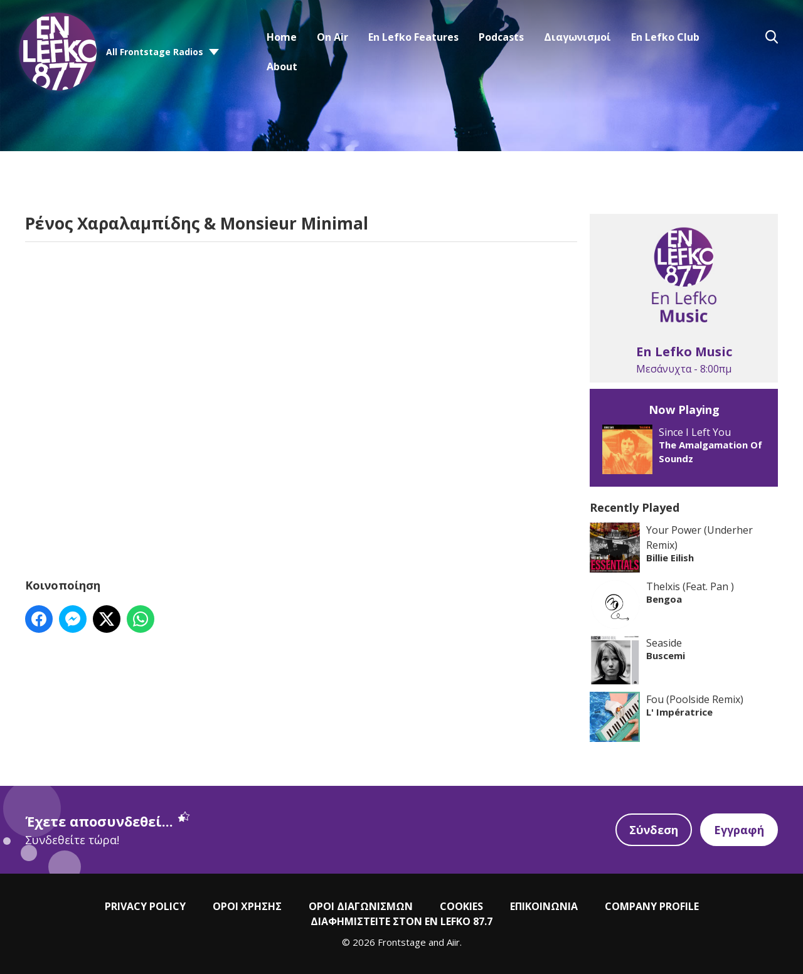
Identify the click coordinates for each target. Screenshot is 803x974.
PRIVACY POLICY (145, 906)
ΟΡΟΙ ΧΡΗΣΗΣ (247, 906)
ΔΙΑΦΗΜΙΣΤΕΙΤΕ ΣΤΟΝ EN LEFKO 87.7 (401, 921)
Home (282, 37)
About (282, 66)
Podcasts (501, 37)
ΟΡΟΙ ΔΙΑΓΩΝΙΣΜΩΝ (361, 906)
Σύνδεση (653, 829)
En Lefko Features (413, 37)
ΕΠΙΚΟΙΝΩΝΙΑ (544, 906)
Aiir (453, 942)
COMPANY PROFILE (652, 906)
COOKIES (461, 906)
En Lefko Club (665, 37)
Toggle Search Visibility (771, 37)
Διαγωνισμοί (577, 37)
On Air (332, 37)
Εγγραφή (739, 829)
